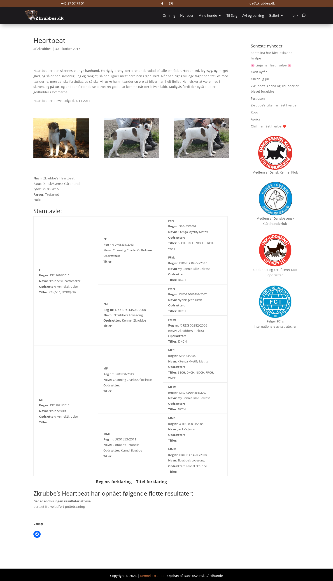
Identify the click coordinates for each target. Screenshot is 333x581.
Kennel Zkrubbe (152, 576)
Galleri (274, 15)
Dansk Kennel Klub (284, 172)
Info (292, 15)
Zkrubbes (44, 49)
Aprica (256, 119)
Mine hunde (207, 15)
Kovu (254, 112)
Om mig (169, 15)
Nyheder (186, 15)
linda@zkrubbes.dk (260, 3)
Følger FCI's (275, 321)
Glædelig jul (260, 79)
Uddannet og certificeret (271, 270)
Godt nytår (259, 72)
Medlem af (260, 172)
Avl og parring (253, 15)
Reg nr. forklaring (114, 481)
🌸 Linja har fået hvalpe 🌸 (271, 65)
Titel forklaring (151, 481)
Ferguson (258, 98)
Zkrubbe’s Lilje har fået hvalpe (273, 105)
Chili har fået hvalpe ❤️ (268, 126)
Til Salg (231, 15)
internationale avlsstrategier (275, 326)
